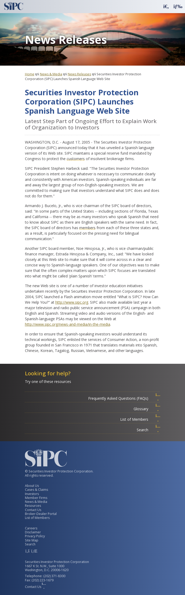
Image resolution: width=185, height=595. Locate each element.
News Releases (79, 74)
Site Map (31, 540)
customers (76, 158)
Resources (33, 505)
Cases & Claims (36, 489)
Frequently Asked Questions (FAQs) (124, 398)
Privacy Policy (35, 536)
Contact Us (33, 510)
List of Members (140, 419)
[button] (166, 6)
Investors (32, 494)
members (87, 227)
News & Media (51, 74)
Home (29, 74)
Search (148, 429)
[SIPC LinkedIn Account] (33, 551)
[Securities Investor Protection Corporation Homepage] (13, 6)
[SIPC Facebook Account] (27, 551)
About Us (32, 485)
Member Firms (36, 498)
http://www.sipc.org (71, 302)
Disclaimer (33, 532)
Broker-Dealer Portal (41, 514)
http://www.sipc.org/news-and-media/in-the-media (67, 324)
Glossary (147, 408)
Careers (31, 528)
